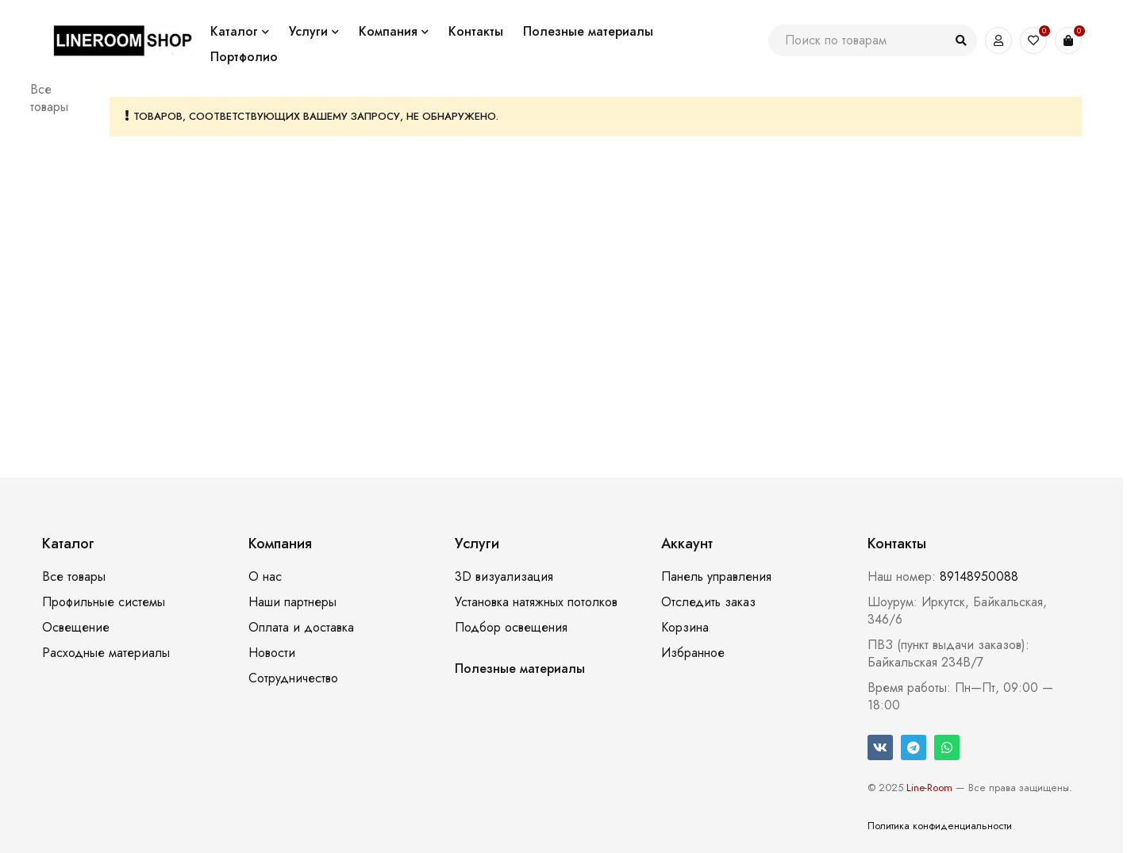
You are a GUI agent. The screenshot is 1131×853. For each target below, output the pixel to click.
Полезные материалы (520, 668)
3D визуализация (504, 576)
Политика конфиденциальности (939, 825)
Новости (271, 653)
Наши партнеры (292, 602)
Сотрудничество (293, 678)
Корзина (685, 627)
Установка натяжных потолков (536, 602)
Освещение (76, 627)
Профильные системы (103, 602)
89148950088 (979, 576)
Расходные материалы (106, 653)
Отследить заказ (708, 602)
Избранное (693, 653)
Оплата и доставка (301, 627)
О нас (265, 576)
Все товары (49, 98)
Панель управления (716, 576)
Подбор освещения (511, 627)
